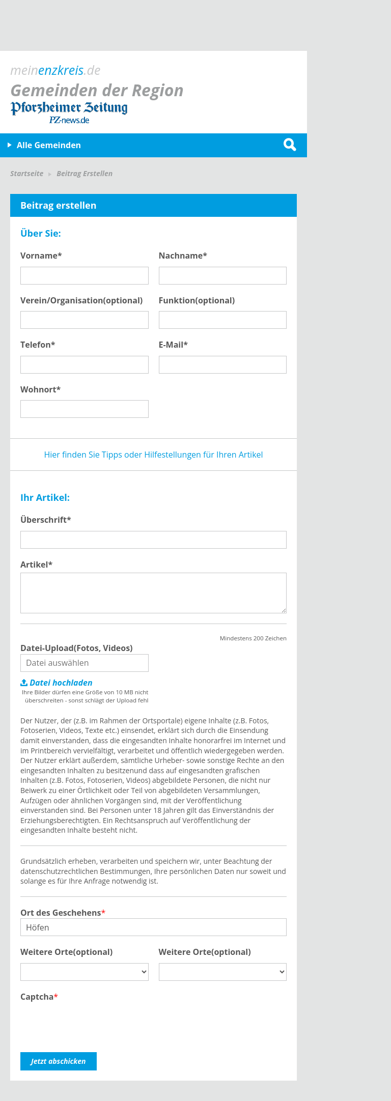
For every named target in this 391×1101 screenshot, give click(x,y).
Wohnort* (40, 389)
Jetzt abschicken (58, 1061)
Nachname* (183, 255)
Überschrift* (45, 519)
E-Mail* (173, 344)
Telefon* (37, 344)
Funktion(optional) (197, 300)
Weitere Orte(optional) (66, 951)
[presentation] (97, 1022)
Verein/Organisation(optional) (81, 300)
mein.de (55, 69)
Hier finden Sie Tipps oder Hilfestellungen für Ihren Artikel (153, 454)
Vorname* (41, 255)
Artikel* (36, 564)
